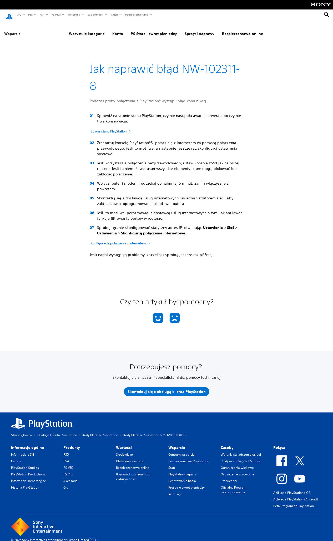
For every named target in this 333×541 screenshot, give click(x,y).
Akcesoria (74, 14)
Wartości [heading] (124, 442)
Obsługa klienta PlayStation (57, 430)
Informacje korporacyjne (28, 476)
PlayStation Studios (25, 462)
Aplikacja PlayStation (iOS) (292, 487)
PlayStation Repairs (182, 469)
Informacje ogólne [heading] (27, 442)
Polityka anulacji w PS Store (240, 456)
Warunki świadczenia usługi (241, 449)
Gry (19, 14)
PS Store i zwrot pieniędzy (154, 28)
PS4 (41, 14)
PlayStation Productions (28, 469)
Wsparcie (12, 28)
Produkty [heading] (71, 442)
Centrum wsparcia (181, 449)
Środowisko (124, 449)
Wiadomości (95, 14)
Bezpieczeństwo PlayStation (188, 456)
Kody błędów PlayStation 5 (142, 430)
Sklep (114, 14)
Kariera (16, 456)
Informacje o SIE (22, 449)
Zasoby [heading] (227, 442)
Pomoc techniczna (136, 14)
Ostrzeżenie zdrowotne (237, 469)
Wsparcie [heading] (176, 442)
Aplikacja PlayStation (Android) (295, 494)
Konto (117, 28)
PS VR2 (68, 462)
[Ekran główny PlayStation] (9, 15)
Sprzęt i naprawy (199, 28)
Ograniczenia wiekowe (237, 462)
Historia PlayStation (25, 482)
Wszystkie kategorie (87, 28)
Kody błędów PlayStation (100, 430)
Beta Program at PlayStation (293, 501)
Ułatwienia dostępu (130, 456)
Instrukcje (175, 489)
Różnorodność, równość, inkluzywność (133, 471)
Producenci (229, 476)
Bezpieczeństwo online (242, 28)
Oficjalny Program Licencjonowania (233, 484)
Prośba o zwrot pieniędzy (186, 482)
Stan (171, 462)
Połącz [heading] (279, 442)
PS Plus (55, 14)
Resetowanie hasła (182, 476)
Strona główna (21, 430)
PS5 (30, 14)
